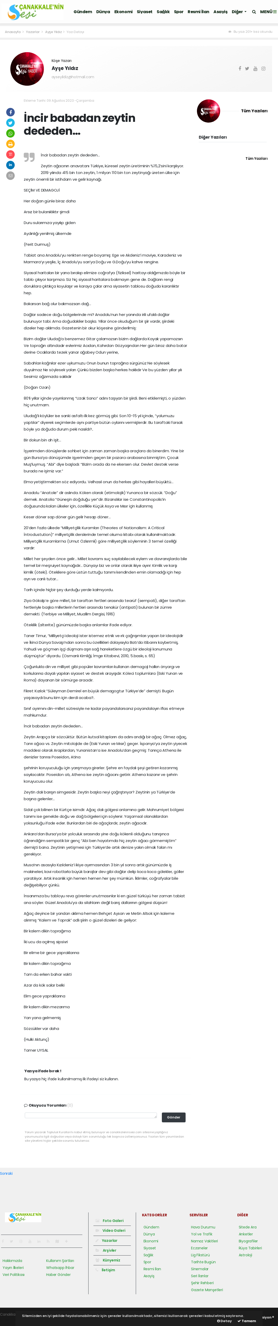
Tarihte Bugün (203, 1262)
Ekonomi (123, 12)
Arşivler (106, 1250)
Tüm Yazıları (254, 111)
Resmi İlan (198, 12)
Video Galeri (110, 1230)
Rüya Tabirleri (250, 1248)
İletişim (105, 1270)
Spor (179, 12)
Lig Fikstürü (200, 1255)
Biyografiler (248, 1241)
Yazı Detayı (75, 31)
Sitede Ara (248, 1227)
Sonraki (6, 1173)
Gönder (173, 1117)
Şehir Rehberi (202, 1282)
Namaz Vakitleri (204, 1241)
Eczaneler (199, 1248)
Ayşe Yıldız (53, 31)
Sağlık (163, 12)
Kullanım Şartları (60, 1260)
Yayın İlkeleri (13, 1267)
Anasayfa (13, 31)
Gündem (83, 12)
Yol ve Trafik (201, 1234)
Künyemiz (108, 1260)
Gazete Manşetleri (207, 1289)
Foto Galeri (110, 1220)
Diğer (238, 12)
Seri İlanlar (200, 1276)
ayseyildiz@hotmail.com (73, 77)
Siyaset (145, 12)
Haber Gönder (58, 1274)
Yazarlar (33, 31)
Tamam (246, 1321)
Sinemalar (200, 1269)
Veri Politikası (14, 1274)
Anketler (246, 1234)
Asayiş (220, 12)
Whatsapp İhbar (60, 1267)
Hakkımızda (12, 1260)
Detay (224, 1321)
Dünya (103, 12)
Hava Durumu (203, 1227)
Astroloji (245, 1255)
